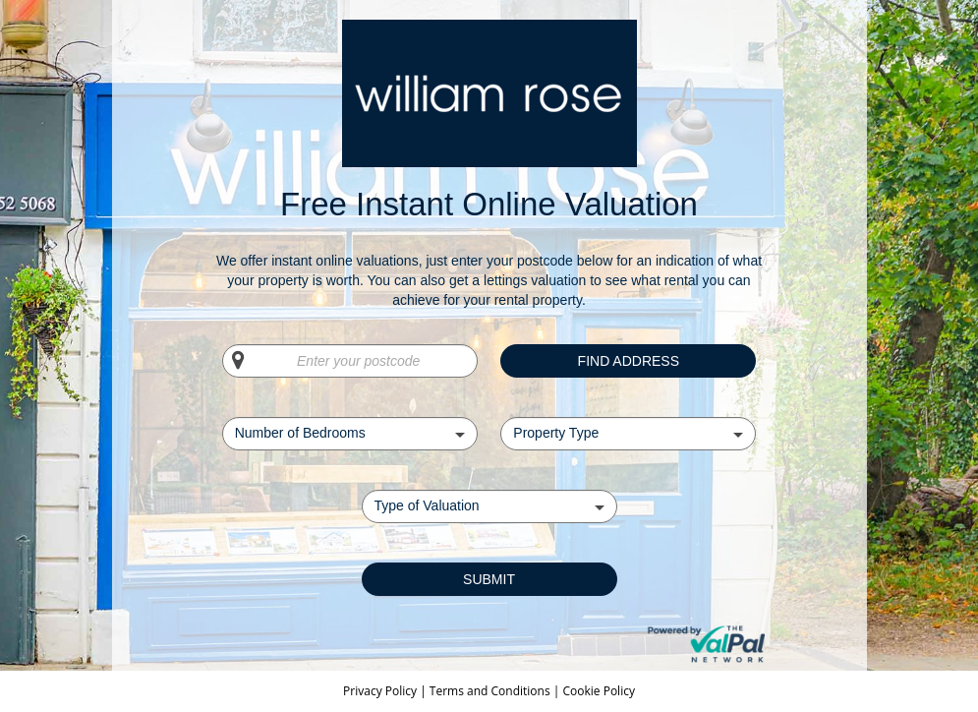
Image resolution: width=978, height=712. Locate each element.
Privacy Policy (381, 690)
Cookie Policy (598, 690)
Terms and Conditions (490, 690)
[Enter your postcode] (350, 361)
